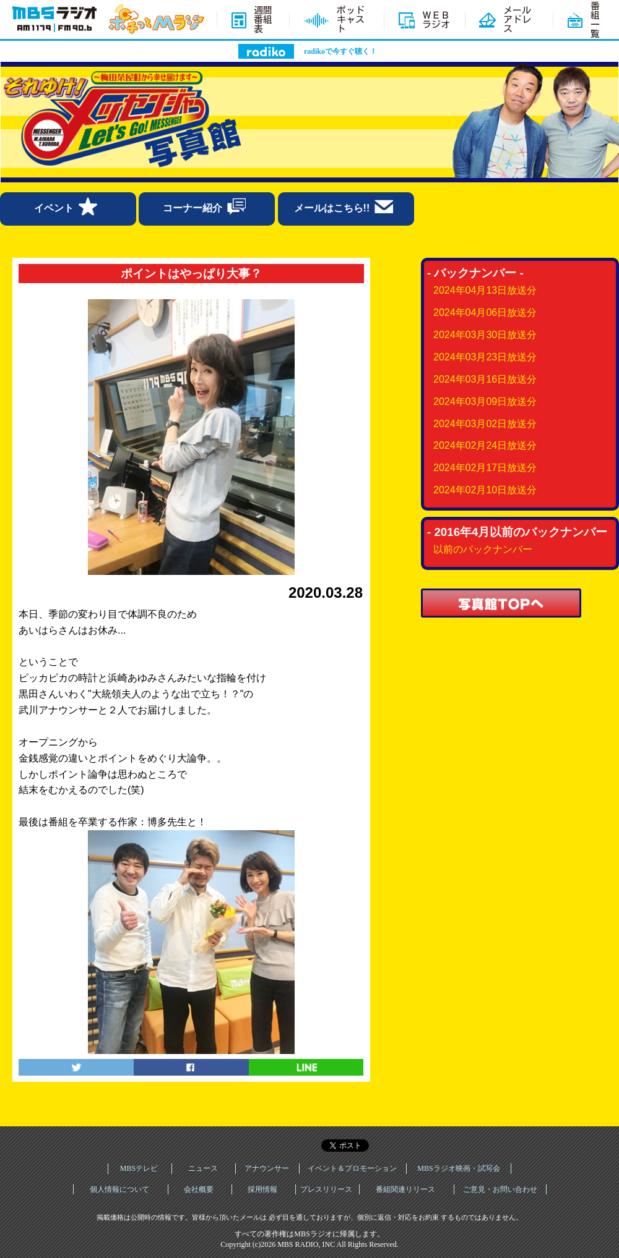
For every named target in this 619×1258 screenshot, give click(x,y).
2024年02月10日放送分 (485, 490)
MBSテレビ (139, 1168)
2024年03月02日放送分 (485, 424)
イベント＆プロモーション (352, 1168)
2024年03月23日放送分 (485, 357)
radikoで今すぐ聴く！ (340, 51)
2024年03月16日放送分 (485, 379)
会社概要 (199, 1189)
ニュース (203, 1168)
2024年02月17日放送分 (485, 467)
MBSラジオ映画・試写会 (458, 1168)
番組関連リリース (405, 1189)
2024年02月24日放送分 (485, 445)
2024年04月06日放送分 (485, 312)
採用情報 (262, 1189)
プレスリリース (326, 1189)
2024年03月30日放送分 (485, 334)
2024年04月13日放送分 (485, 290)
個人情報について (119, 1189)
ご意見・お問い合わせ (500, 1189)
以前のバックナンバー (482, 549)
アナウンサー (267, 1168)
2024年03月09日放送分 (485, 401)
